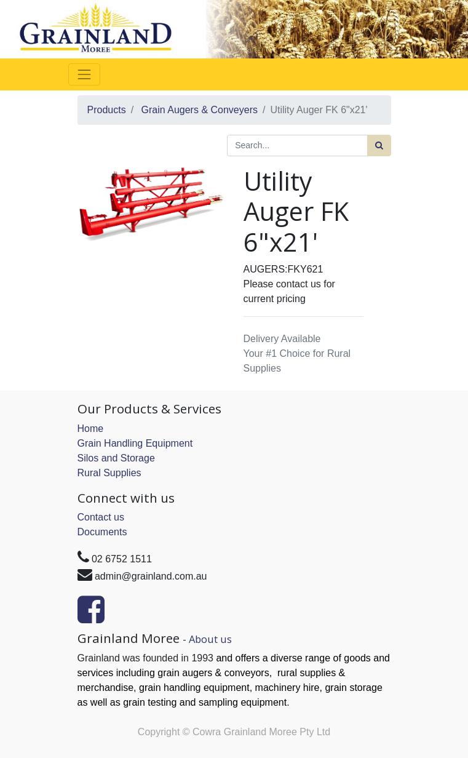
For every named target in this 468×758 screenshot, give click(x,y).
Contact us (100, 517)
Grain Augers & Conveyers (199, 110)
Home (90, 428)
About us (210, 639)
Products (106, 110)
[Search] (379, 145)
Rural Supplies (109, 473)
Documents (102, 532)
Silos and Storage (116, 458)
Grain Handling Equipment (135, 443)
